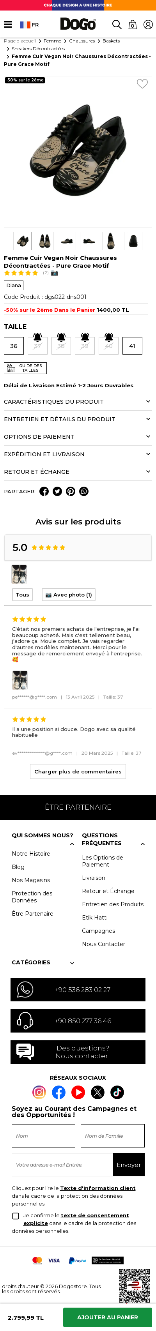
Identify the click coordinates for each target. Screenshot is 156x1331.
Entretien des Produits (113, 904)
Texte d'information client (98, 1188)
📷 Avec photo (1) (68, 594)
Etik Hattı (95, 917)
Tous (22, 594)
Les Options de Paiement (102, 861)
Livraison (93, 877)
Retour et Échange (108, 891)
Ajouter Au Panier (107, 1317)
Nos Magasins (31, 880)
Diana (13, 285)
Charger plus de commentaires (78, 771)
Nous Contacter (103, 944)
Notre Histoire (31, 853)
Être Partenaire (32, 913)
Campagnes (98, 930)
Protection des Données (32, 897)
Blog (18, 866)
